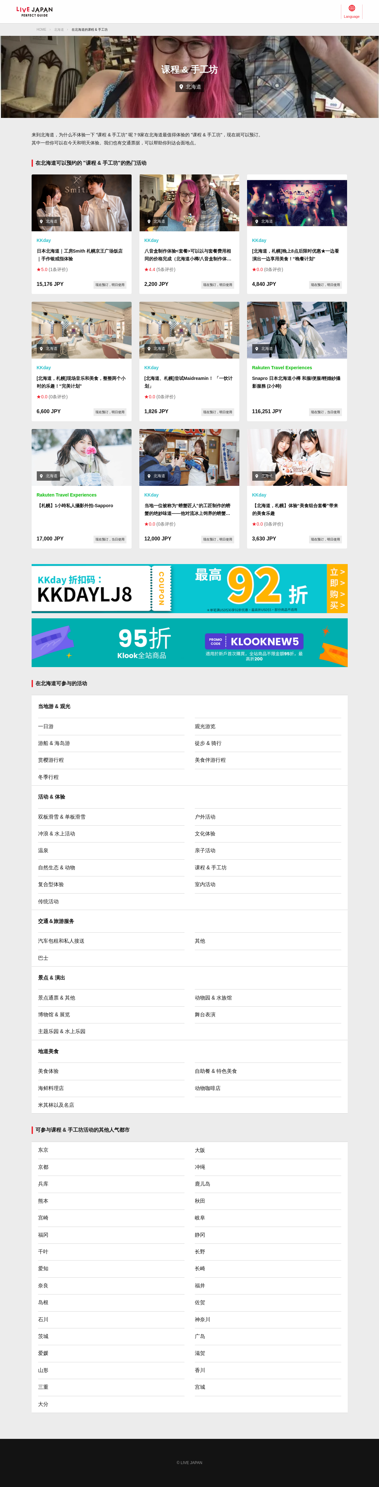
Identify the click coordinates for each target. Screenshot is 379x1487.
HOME (41, 29)
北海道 (59, 29)
